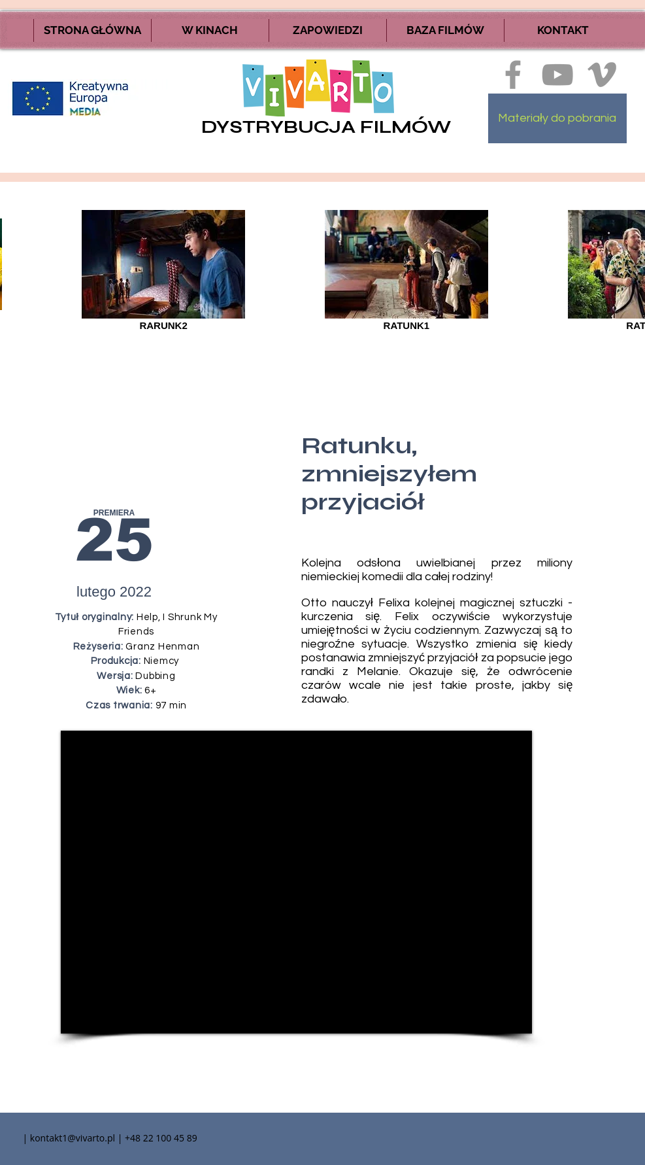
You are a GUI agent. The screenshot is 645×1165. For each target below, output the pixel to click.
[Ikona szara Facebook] (513, 75)
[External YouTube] (296, 882)
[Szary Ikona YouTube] (557, 75)
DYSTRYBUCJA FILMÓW (326, 127)
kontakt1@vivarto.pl (72, 1138)
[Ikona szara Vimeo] (602, 75)
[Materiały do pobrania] (557, 118)
